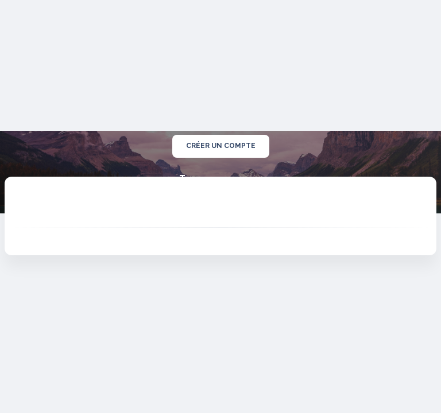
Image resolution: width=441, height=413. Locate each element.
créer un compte (220, 146)
